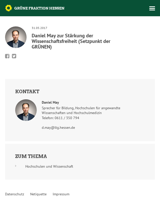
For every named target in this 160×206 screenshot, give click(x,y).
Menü (152, 8)
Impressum (61, 194)
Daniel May (50, 102)
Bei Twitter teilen (14, 56)
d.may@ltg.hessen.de (58, 127)
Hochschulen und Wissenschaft (49, 166)
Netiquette (38, 194)
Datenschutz (14, 194)
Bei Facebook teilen (7, 56)
